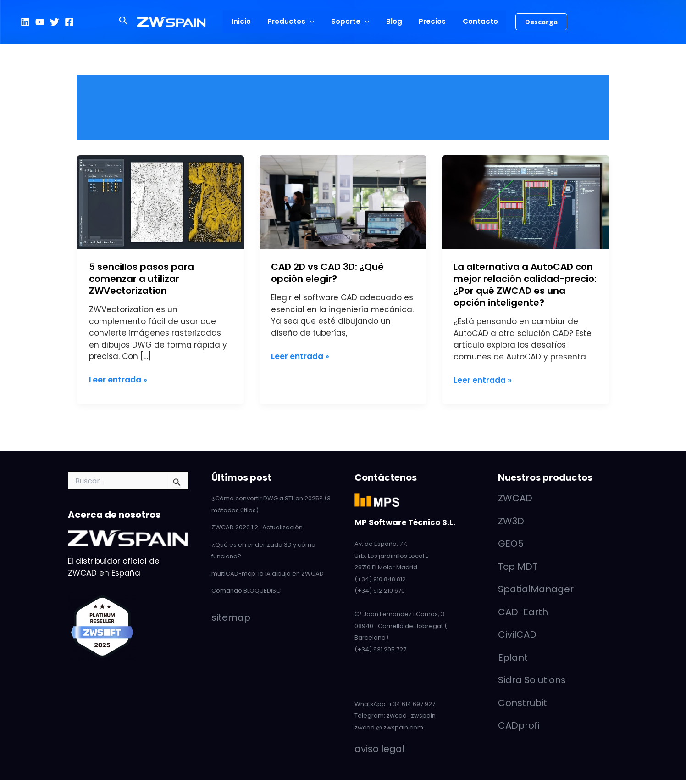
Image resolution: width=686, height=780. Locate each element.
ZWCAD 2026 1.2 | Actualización (257, 527)
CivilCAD (517, 634)
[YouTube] (39, 22)
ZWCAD (515, 498)
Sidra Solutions (532, 679)
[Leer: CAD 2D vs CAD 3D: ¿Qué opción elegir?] (343, 201)
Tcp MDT (517, 566)
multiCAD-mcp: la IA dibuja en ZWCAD (267, 573)
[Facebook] (69, 22)
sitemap (230, 617)
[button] (133, 21)
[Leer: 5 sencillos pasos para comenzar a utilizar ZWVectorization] (160, 201)
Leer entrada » (118, 379)
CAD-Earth (523, 612)
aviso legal (379, 748)
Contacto (472, 21)
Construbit (522, 702)
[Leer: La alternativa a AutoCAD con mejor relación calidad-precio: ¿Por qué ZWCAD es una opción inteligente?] (525, 201)
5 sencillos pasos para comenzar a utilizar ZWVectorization (141, 278)
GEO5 (511, 543)
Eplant (513, 657)
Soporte (351, 21)
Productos (295, 21)
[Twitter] (54, 22)
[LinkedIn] (25, 22)
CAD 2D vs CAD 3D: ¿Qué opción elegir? (327, 272)
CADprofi (518, 725)
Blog (392, 21)
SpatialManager (536, 589)
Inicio (248, 21)
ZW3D (511, 521)
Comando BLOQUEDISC (246, 590)
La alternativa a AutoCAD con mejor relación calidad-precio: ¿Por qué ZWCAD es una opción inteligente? (525, 284)
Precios (427, 21)
